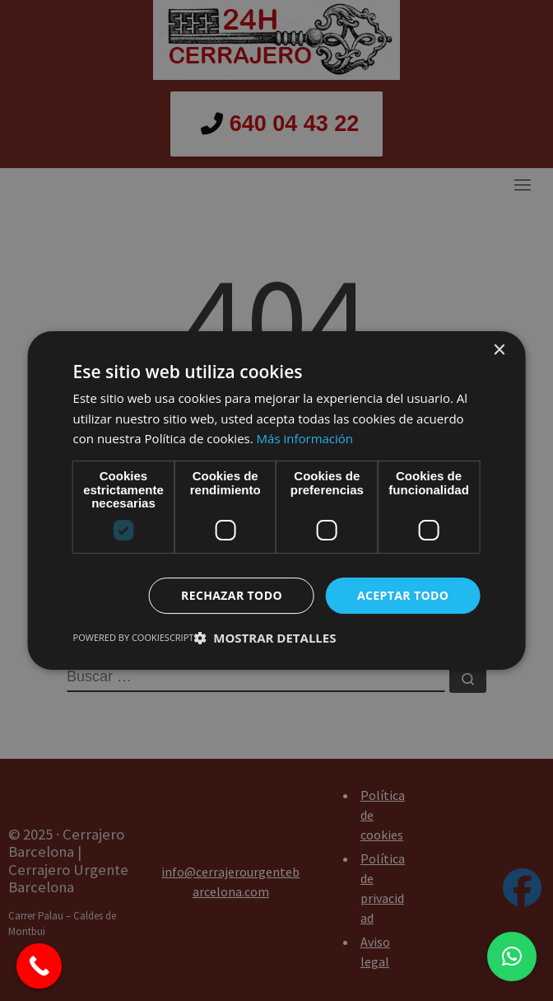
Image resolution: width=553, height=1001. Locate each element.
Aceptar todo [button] (402, 595)
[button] (512, 956)
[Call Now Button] (39, 966)
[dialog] (276, 500)
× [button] (498, 350)
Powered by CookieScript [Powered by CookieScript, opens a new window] (133, 637)
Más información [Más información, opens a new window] (305, 438)
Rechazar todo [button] (231, 595)
